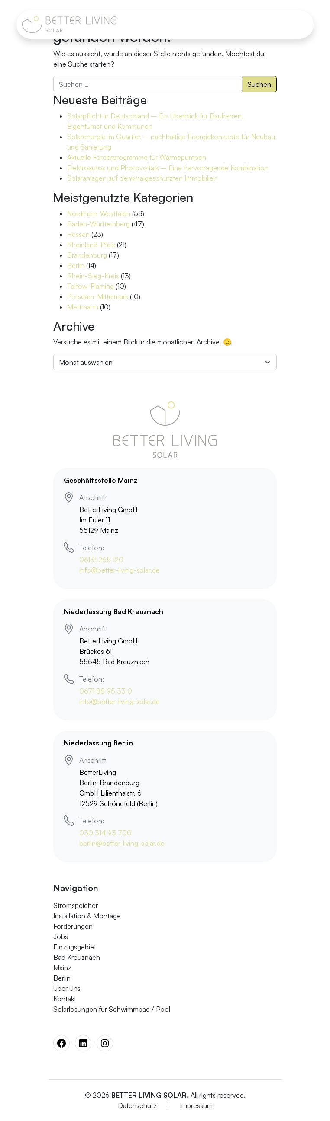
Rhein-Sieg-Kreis (93, 275)
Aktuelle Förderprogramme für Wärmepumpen (136, 157)
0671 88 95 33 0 (105, 691)
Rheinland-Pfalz (91, 244)
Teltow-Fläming (90, 286)
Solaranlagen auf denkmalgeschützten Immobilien (142, 178)
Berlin (75, 265)
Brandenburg (87, 255)
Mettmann (82, 307)
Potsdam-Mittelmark (97, 296)
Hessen (78, 234)
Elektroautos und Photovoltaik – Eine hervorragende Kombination (168, 167)
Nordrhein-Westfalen (98, 213)
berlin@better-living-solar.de (122, 843)
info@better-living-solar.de (119, 570)
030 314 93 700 (105, 832)
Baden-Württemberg (98, 224)
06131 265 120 (101, 559)
